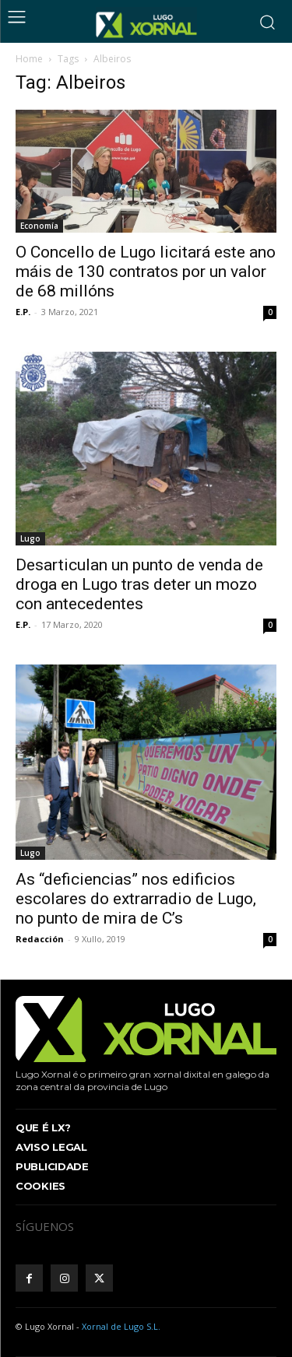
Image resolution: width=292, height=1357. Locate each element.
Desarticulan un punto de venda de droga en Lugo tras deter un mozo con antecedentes (139, 584)
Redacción (40, 939)
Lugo (30, 538)
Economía (39, 225)
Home (29, 58)
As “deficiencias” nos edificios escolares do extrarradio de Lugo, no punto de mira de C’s (136, 898)
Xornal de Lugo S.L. (121, 1326)
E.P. (23, 311)
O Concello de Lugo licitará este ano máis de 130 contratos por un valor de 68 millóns (146, 271)
